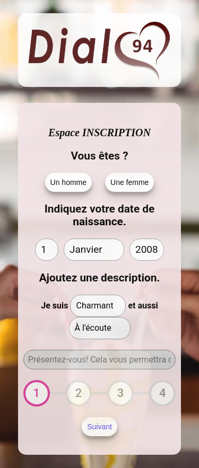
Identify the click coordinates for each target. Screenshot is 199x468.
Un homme (68, 182)
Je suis (54, 306)
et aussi (143, 306)
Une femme (129, 182)
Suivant (99, 426)
